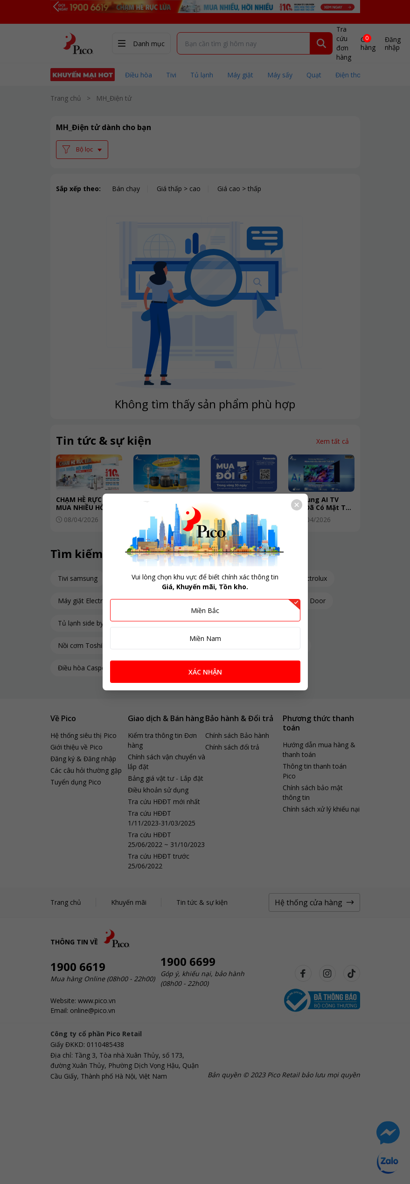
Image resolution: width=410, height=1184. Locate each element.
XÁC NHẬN (205, 672)
